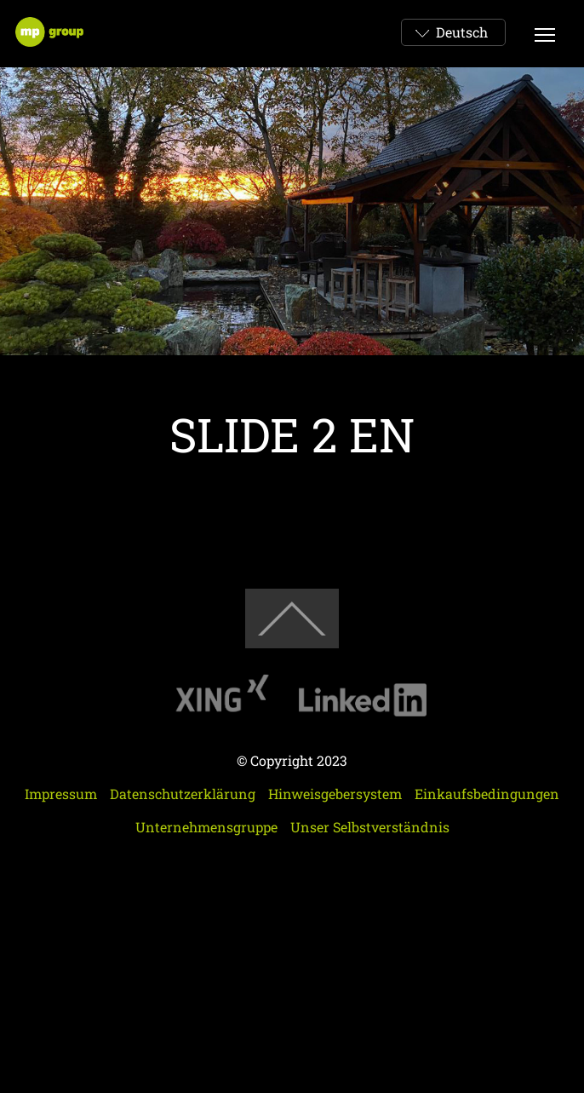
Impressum (61, 793)
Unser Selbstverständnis (369, 827)
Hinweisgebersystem (335, 793)
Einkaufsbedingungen (487, 793)
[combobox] (453, 32)
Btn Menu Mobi (546, 31)
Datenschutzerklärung (182, 793)
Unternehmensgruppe (206, 827)
